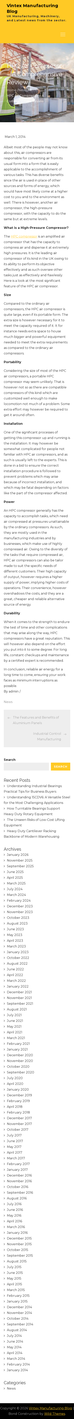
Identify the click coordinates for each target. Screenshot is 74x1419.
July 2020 (15, 1078)
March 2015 (16, 1290)
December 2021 (19, 992)
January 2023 (18, 952)
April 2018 (14, 1107)
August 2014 (17, 1330)
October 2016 (17, 1187)
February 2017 (18, 1164)
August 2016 (17, 1198)
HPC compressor (24, 236)
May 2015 (14, 1278)
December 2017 (19, 1118)
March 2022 (16, 981)
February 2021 (18, 1044)
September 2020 (20, 1072)
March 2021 (16, 1038)
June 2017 (15, 1141)
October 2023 (18, 918)
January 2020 (18, 1089)
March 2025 (16, 883)
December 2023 (20, 906)
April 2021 (14, 1032)
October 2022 (18, 958)
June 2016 (15, 1210)
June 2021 (15, 1021)
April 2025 (15, 878)
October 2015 (17, 1250)
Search (10, 760)
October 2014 (17, 1318)
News (8, 702)
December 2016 (19, 1175)
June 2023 (15, 929)
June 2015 (15, 1273)
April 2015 (14, 1284)
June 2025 (15, 872)
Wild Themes (54, 1414)
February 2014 (18, 1364)
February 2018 (18, 1112)
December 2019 (19, 1095)
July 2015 (14, 1267)
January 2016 (17, 1233)
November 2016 (19, 1181)
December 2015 (19, 1238)
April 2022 (15, 975)
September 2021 (20, 1004)
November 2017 (19, 1124)
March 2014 (16, 1359)
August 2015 (17, 1261)
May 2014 (14, 1347)
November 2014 (19, 1313)
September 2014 (20, 1324)
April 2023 (15, 941)
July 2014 (14, 1336)
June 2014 (15, 1341)
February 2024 (19, 900)
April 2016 (14, 1221)
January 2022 (18, 986)
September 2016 (20, 1192)
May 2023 (14, 935)
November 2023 (20, 912)
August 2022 (17, 963)
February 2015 (18, 1296)
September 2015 (20, 1255)
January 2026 (17, 855)
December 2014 (19, 1307)
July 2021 (14, 1015)
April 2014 (14, 1353)
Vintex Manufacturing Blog (50, 1408)
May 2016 (14, 1215)
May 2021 (14, 1026)
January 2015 (17, 1301)
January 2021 (17, 1049)
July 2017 (14, 1135)
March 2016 (16, 1227)
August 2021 (17, 1009)
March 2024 (16, 895)
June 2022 (15, 969)
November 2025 (20, 860)
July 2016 (14, 1204)
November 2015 (19, 1244)
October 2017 (17, 1129)
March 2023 (16, 946)
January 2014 (17, 1370)
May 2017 (14, 1147)
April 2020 (15, 1084)
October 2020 (18, 1066)
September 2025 (20, 866)
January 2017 (17, 1170)
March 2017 (16, 1158)
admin (14, 691)
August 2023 (17, 923)
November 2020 (20, 1061)
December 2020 (20, 1055)
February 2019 (18, 1101)
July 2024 (14, 889)
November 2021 (19, 998)
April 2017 (14, 1152)
